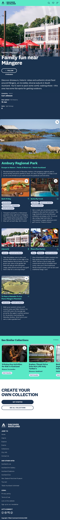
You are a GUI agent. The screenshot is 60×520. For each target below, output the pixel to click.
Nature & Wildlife (46, 203)
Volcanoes (6, 303)
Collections (4, 52)
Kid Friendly (13, 52)
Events (3, 445)
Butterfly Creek (37, 199)
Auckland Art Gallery (8, 468)
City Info (4, 452)
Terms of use (5, 497)
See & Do (35, 203)
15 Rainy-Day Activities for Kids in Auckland (12, 365)
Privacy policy (6, 494)
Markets (40, 253)
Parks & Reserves (24, 168)
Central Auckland (16, 253)
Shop (33, 253)
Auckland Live (6, 464)
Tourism (4, 482)
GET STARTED (17, 402)
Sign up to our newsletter (9, 504)
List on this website (7, 501)
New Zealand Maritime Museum (11, 478)
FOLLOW (9, 71)
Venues (5, 253)
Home (3, 434)
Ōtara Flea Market (38, 249)
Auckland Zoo (6, 475)
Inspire (3, 438)
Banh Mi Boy (6, 199)
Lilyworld (5, 249)
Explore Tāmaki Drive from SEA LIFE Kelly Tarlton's (38, 366)
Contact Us (5, 456)
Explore (4, 442)
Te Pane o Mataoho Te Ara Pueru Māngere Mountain (11, 297)
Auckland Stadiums (7, 471)
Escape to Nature (8, 168)
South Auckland (39, 168)
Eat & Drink (6, 203)
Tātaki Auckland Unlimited (10, 486)
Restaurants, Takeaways (11, 205)
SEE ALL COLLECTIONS (17, 408)
